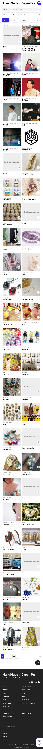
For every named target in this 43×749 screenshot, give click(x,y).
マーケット (15, 20)
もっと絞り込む (21, 14)
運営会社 (32, 744)
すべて (5, 20)
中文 (36, 682)
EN (29, 682)
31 (17, 656)
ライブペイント (34, 20)
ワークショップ (24, 19)
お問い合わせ (25, 744)
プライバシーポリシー (14, 744)
